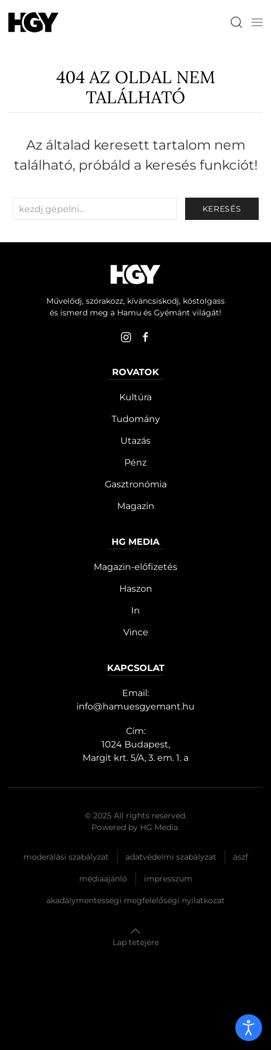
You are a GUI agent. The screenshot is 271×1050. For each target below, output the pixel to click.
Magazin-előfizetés (135, 567)
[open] (248, 1027)
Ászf (240, 857)
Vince (135, 632)
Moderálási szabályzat (66, 857)
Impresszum (168, 879)
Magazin (135, 506)
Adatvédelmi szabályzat (170, 857)
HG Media (159, 827)
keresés (221, 209)
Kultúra (135, 397)
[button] (257, 22)
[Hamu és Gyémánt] (33, 22)
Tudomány (136, 419)
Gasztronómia (136, 484)
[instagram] (126, 337)
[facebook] (145, 337)
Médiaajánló (103, 879)
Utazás (135, 440)
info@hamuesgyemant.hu (135, 706)
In (135, 610)
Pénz (135, 462)
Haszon (135, 588)
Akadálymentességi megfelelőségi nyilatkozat (135, 900)
